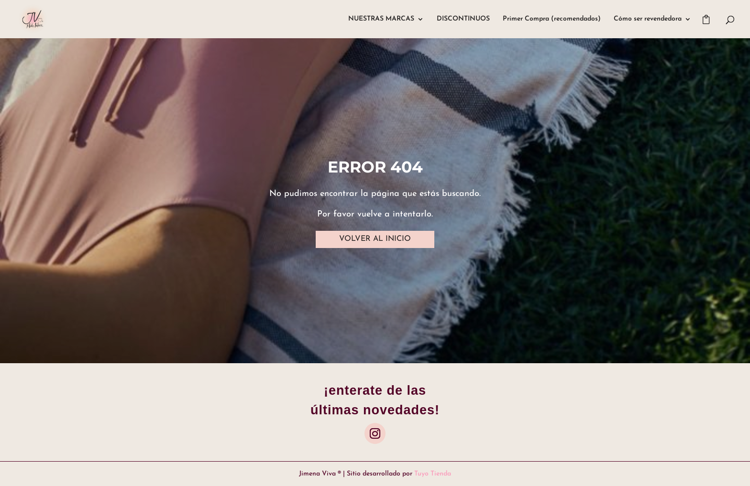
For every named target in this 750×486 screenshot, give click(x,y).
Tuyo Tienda (432, 473)
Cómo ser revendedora (648, 19)
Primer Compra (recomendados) (552, 19)
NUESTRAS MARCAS (381, 19)
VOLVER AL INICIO (375, 239)
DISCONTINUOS (463, 19)
